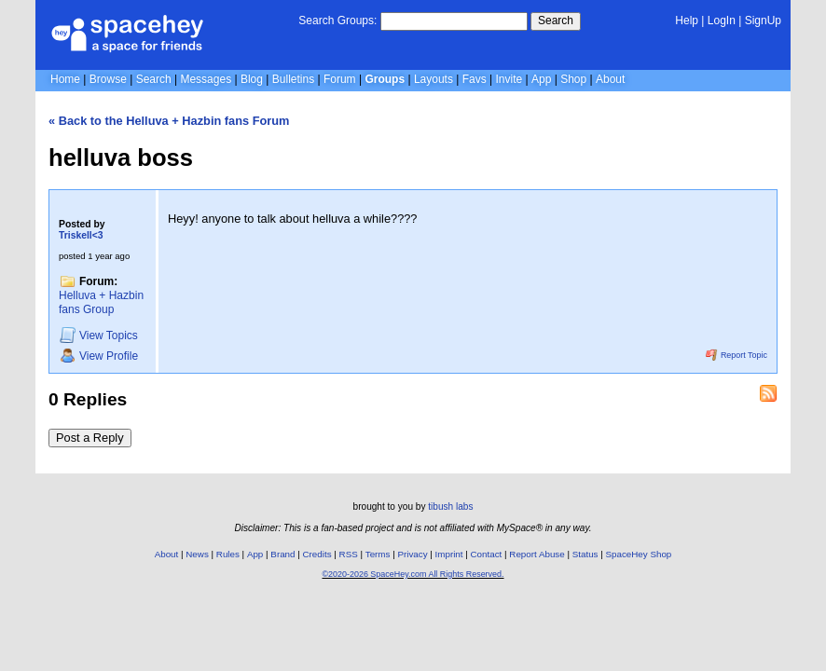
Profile (99, 355)
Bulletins (293, 79)
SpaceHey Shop (639, 554)
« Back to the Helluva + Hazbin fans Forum (169, 121)
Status (585, 554)
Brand (282, 554)
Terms (378, 554)
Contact (486, 554)
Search (555, 20)
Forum (340, 79)
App (541, 79)
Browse (108, 79)
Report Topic (736, 355)
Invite (509, 79)
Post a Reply (90, 438)
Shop (573, 79)
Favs (474, 79)
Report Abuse (536, 554)
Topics (99, 335)
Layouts (433, 79)
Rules (228, 554)
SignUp (763, 20)
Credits (317, 554)
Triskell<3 (81, 235)
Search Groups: (337, 20)
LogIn (722, 20)
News (197, 554)
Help (686, 20)
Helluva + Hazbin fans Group (101, 302)
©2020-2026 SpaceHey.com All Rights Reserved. (412, 574)
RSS (348, 554)
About (610, 79)
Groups (385, 79)
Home (65, 79)
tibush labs (450, 506)
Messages (205, 79)
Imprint (449, 554)
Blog (252, 79)
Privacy (412, 554)
